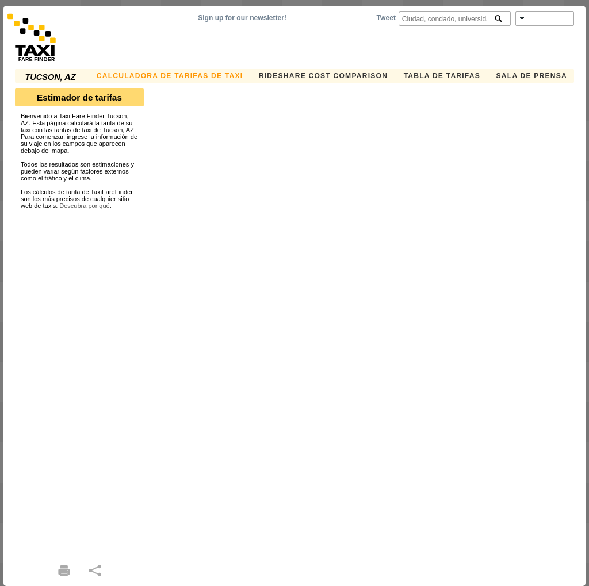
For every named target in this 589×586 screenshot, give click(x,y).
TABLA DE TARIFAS (442, 76)
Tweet (386, 18)
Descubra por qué (84, 205)
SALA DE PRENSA (531, 76)
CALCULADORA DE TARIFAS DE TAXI (170, 76)
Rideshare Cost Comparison (323, 76)
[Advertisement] (79, 381)
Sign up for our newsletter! (242, 18)
